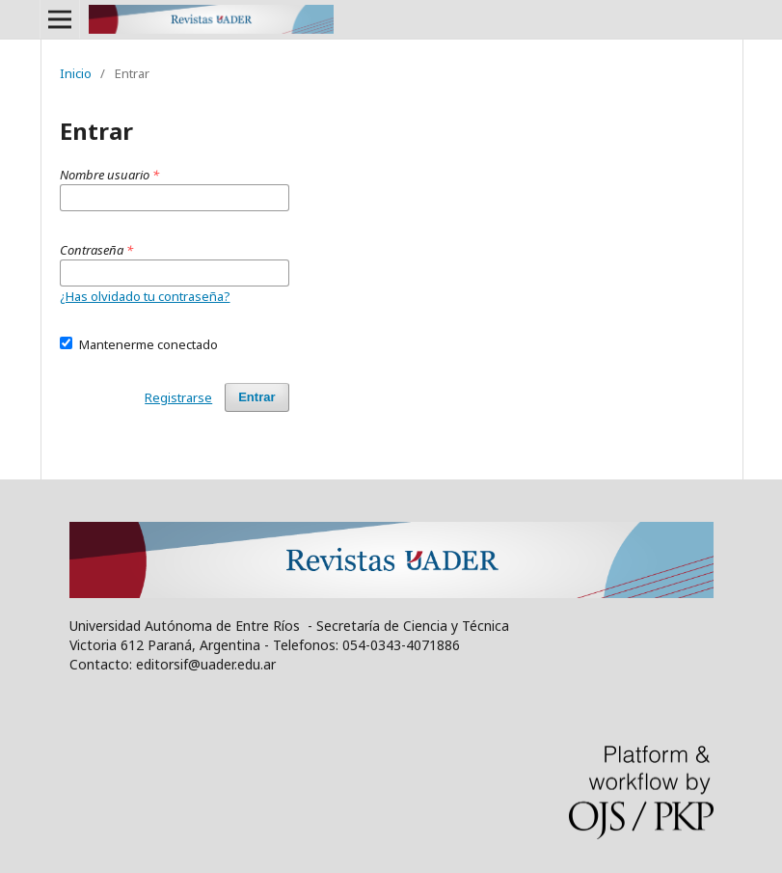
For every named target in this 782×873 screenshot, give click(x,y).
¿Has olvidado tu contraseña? (145, 296)
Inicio (76, 73)
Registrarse (178, 397)
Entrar (256, 397)
